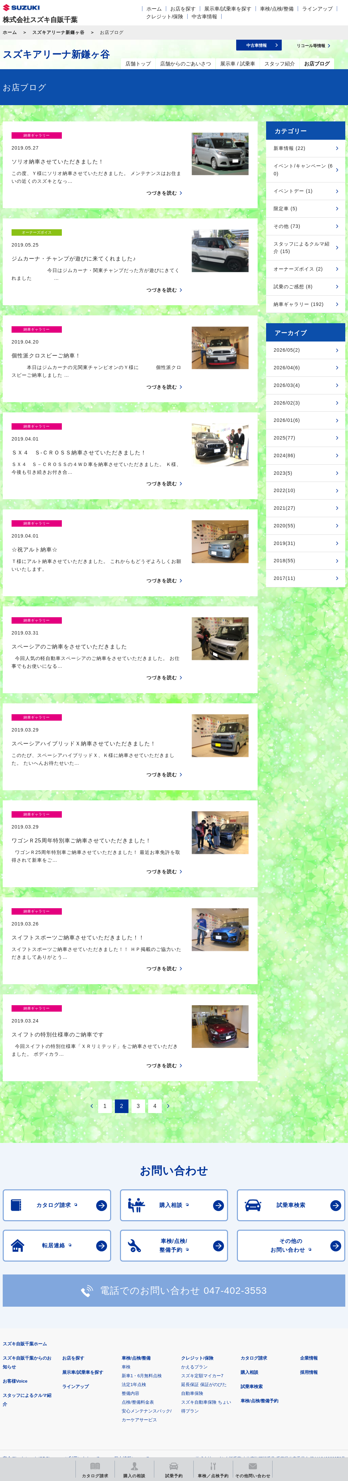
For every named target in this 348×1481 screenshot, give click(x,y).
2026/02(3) (287, 403)
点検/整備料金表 (138, 1283)
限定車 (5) (285, 208)
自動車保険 (192, 1275)
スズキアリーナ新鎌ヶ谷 (58, 32)
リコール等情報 (292, 1373)
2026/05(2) (287, 350)
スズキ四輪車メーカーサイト (38, 1373)
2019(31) (284, 543)
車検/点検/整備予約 (259, 1282)
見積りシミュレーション (123, 1373)
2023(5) (283, 473)
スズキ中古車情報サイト (38, 1408)
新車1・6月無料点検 (142, 1257)
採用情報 (309, 1253)
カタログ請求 (254, 1239)
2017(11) (284, 578)
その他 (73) (287, 226)
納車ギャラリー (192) (299, 304)
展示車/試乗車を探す (227, 8)
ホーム (154, 8)
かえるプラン (194, 1248)
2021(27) (284, 508)
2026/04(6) (287, 367)
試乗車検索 (252, 1268)
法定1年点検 (134, 1266)
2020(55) (284, 525)
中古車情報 (204, 16)
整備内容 (130, 1275)
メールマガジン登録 (207, 1373)
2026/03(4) (287, 385)
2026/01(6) (287, 420)
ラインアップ (317, 8)
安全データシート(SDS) (26, 1340)
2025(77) (284, 438)
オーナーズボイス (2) (298, 269)
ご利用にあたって (82, 1340)
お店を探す (183, 8)
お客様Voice (15, 1262)
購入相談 (249, 1253)
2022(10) (284, 490)
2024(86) (284, 455)
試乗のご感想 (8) (293, 286)
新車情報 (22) (290, 148)
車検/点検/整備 (276, 8)
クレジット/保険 (164, 16)
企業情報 (309, 1239)
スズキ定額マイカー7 (202, 1257)
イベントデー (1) (293, 191)
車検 (126, 1248)
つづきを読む (161, 181)
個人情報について (131, 1340)
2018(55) (284, 560)
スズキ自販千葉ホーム (25, 1225)
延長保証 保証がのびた (204, 1266)
